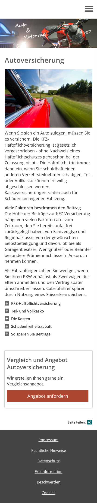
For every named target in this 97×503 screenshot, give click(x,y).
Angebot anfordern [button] (47, 396)
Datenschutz (49, 461)
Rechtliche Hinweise (48, 450)
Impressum (49, 439)
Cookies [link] (48, 492)
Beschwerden (48, 482)
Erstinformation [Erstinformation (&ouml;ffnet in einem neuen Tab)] (49, 471)
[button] (36, 303)
